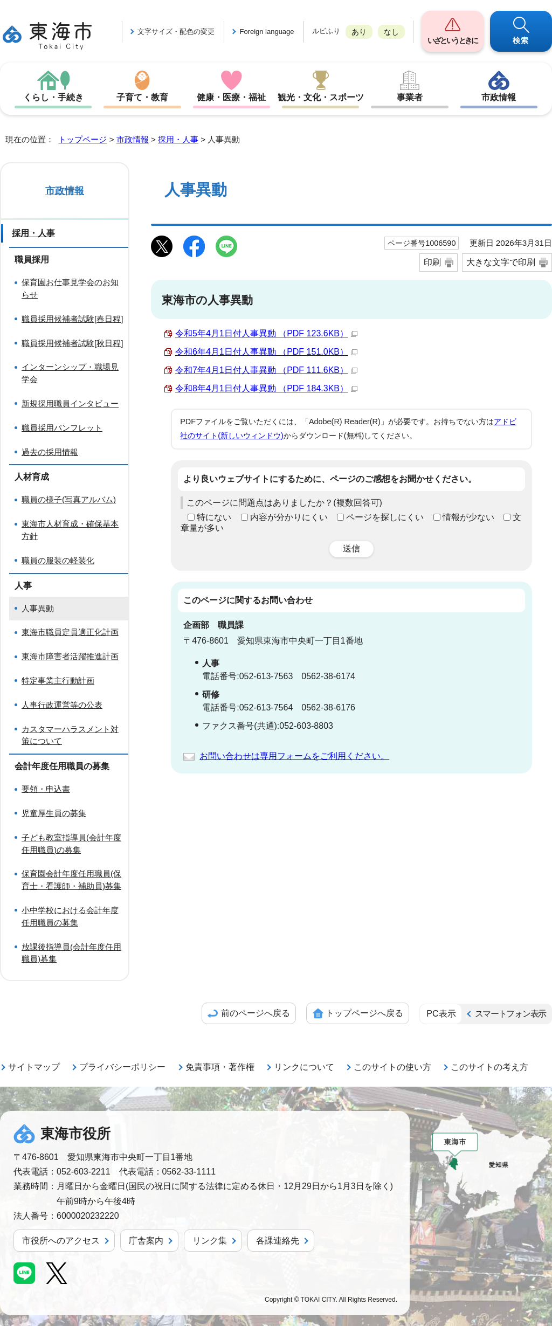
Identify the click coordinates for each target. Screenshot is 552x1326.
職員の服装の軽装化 (58, 560)
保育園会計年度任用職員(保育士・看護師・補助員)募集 (71, 879)
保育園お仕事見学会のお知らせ (70, 288)
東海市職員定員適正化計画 (70, 632)
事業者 (410, 97)
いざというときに (452, 40)
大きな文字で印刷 (500, 262)
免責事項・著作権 (219, 1067)
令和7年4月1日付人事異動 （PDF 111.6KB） (266, 370)
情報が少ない (468, 517)
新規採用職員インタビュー (70, 403)
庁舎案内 (146, 1240)
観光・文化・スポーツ (321, 97)
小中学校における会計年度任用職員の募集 (70, 916)
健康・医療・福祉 (231, 97)
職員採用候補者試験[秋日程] (72, 343)
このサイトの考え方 (489, 1067)
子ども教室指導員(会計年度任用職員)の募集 (71, 843)
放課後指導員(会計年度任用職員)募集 (71, 953)
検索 (521, 40)
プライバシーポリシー (122, 1067)
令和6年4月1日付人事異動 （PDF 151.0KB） (266, 351)
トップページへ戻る (364, 1013)
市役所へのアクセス (61, 1240)
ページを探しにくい (385, 517)
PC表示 (441, 1013)
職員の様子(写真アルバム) (69, 499)
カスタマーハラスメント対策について (70, 735)
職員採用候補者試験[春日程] (72, 318)
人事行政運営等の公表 (62, 704)
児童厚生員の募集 (54, 813)
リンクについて (304, 1067)
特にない (214, 517)
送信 (351, 548)
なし (391, 31)
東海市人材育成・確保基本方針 (70, 530)
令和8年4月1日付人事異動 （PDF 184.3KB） (266, 388)
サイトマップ (34, 1067)
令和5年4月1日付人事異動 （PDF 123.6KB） (266, 333)
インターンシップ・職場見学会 (70, 373)
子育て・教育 (142, 97)
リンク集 (209, 1240)
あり (359, 31)
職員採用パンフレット (62, 427)
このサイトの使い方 (392, 1067)
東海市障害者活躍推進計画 (70, 656)
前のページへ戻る (255, 1013)
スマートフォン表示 (510, 1013)
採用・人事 (178, 139)
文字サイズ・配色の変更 (176, 31)
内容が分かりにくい (289, 517)
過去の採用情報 (50, 452)
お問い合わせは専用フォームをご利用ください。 (294, 756)
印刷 (432, 262)
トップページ (82, 139)
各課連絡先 (277, 1240)
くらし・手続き (53, 97)
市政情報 (498, 97)
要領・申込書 (46, 788)
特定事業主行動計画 (58, 680)
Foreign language (266, 31)
